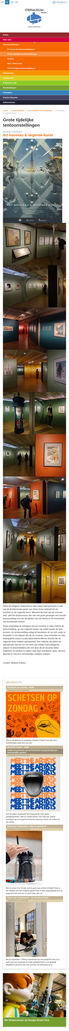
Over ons (7, 40)
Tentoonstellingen (11, 44)
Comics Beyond (10, 97)
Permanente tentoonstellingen (21, 49)
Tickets (59, 2)
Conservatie (8, 78)
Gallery (10, 59)
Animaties (7, 92)
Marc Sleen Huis (14, 63)
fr (2, 2)
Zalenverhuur (9, 102)
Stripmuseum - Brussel (34, 15)
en (12, 2)
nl (7, 2)
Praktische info (10, 83)
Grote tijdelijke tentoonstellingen (22, 54)
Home (5, 35)
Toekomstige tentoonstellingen (21, 68)
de (16, 2)
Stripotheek (8, 73)
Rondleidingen (9, 88)
